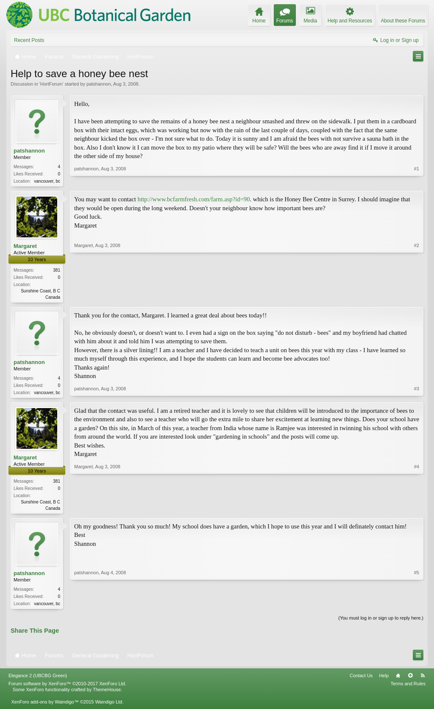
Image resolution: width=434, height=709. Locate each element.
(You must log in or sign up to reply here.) (380, 622)
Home (398, 680)
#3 (416, 392)
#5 (416, 606)
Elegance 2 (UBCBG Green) (37, 679)
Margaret (25, 247)
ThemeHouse (107, 693)
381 (56, 271)
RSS (423, 680)
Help (384, 679)
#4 (416, 509)
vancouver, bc (47, 181)
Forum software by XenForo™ (67, 687)
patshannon (98, 83)
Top (410, 680)
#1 (416, 180)
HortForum (51, 83)
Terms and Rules (408, 687)
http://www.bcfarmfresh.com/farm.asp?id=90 (194, 200)
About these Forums (403, 21)
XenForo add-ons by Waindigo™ (44, 705)
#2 (416, 296)
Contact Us (361, 679)
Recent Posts (29, 40)
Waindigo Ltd (108, 705)
